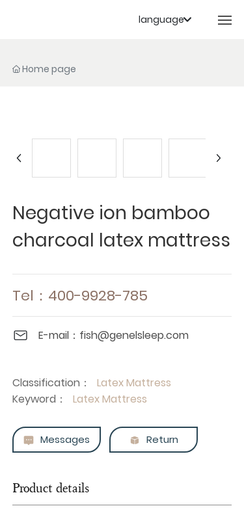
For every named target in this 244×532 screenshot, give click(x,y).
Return (153, 439)
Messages (56, 439)
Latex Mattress (134, 382)
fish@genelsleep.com (134, 335)
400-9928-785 (98, 296)
